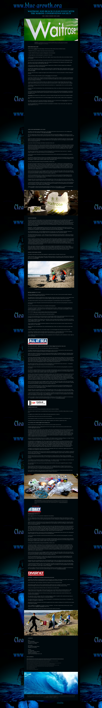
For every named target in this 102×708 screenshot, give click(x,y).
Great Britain (37, 257)
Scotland (71, 69)
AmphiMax (47, 696)
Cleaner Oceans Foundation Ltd (53, 695)
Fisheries (37, 606)
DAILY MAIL (30, 46)
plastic (44, 132)
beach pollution (48, 132)
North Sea (38, 605)
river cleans (65, 100)
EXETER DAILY (31, 513)
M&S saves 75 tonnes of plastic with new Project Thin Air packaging (45, 311)
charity (32, 515)
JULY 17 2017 (35, 46)
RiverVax (51, 696)
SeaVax (55, 696)
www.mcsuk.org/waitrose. (60, 187)
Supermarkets (30, 95)
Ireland (34, 70)
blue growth (40, 43)
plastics (49, 75)
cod (48, 602)
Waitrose (60, 134)
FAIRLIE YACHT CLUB (32, 406)
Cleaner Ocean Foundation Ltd (63, 502)
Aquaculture (42, 606)
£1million (35, 48)
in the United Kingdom (45, 43)
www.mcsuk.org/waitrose (60, 397)
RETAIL (29, 292)
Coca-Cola (34, 103)
